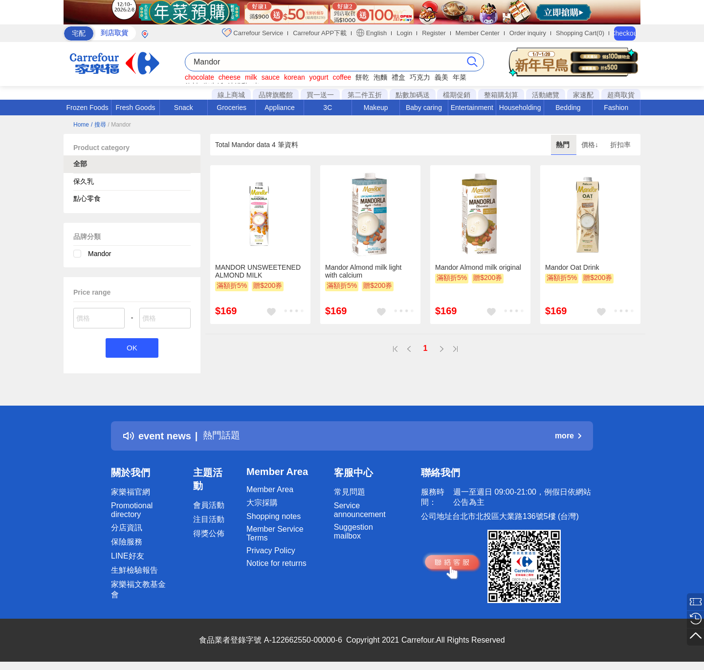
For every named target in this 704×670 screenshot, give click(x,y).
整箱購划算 (501, 95)
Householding (520, 107)
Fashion (616, 107)
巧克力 (420, 77)
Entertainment (472, 107)
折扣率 (620, 145)
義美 (441, 77)
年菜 (459, 77)
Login (404, 33)
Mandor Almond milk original (478, 267)
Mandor (99, 254)
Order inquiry (527, 33)
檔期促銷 (456, 95)
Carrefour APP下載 (320, 33)
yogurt (319, 77)
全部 (80, 164)
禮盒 (398, 77)
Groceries (231, 107)
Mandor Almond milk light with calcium (363, 271)
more (568, 436)
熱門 (564, 145)
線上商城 (231, 95)
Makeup (376, 107)
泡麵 (380, 77)
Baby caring (424, 107)
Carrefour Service (252, 32)
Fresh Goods (135, 107)
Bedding (567, 107)
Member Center (478, 33)
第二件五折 (365, 95)
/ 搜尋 (98, 124)
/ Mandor (119, 124)
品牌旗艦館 (276, 95)
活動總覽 (545, 95)
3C (327, 107)
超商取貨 (621, 95)
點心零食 (87, 198)
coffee (341, 77)
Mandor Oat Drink (572, 267)
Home (81, 124)
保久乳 (83, 181)
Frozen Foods (87, 107)
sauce (271, 77)
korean (294, 77)
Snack (183, 107)
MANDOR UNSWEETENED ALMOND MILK (258, 271)
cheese (230, 77)
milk (251, 77)
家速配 (583, 95)
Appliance (279, 107)
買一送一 (320, 95)
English (371, 33)
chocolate (199, 77)
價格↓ (590, 145)
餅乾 (362, 77)
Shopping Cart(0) (580, 33)
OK (131, 348)
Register (433, 33)
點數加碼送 (413, 95)
